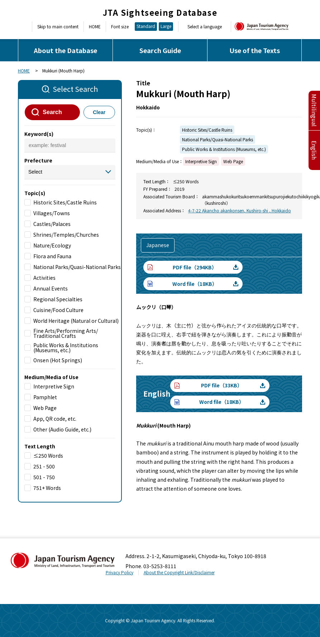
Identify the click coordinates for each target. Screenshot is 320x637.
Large (166, 26)
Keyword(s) (38, 133)
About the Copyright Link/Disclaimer (179, 572)
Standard (146, 26)
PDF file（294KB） (195, 267)
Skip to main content (57, 26)
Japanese (157, 245)
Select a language (204, 26)
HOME (95, 26)
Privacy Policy (119, 572)
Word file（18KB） (194, 283)
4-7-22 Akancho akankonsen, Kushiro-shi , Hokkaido (239, 210)
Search (52, 112)
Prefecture (38, 160)
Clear (99, 112)
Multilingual (314, 110)
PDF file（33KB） (221, 385)
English (314, 150)
